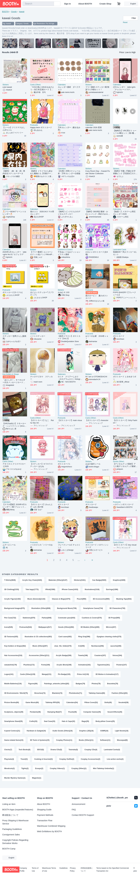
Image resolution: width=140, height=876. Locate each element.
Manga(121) (46, 675)
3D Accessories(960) (101, 599)
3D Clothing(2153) (11, 590)
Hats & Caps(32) (68, 722)
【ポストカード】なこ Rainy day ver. (42, 421)
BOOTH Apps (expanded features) (17, 809)
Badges (33, 249)
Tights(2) (24, 770)
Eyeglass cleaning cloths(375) (109, 637)
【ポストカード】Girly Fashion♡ (125, 421)
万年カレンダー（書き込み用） (69, 128)
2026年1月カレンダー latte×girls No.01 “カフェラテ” (14, 253)
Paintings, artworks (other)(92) (56, 684)
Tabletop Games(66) (97, 694)
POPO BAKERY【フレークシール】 (124, 293)
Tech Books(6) (25, 751)
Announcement (78, 804)
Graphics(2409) (119, 580)
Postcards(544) (25, 628)
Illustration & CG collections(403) (38, 637)
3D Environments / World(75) (16, 694)
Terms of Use (35, 869)
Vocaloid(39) (123, 703)
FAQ (74, 809)
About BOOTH (85, 4)
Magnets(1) (36, 779)
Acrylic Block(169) (64, 666)
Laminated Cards (119, 249)
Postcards (34, 125)
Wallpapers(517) (45, 628)
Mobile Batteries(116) (13, 684)
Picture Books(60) (11, 703)
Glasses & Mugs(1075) (61, 599)
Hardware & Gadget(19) (36, 732)
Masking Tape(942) (124, 599)
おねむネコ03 (63, 292)
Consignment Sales (11, 834)
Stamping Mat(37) (54, 713)
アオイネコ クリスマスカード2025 (14, 465)
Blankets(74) (57, 694)
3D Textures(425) (11, 637)
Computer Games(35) (92, 713)
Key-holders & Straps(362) (15, 647)
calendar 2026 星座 (93, 127)
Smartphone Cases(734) (93, 609)
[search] (51, 4)
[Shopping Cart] (119, 3)
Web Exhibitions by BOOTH (49, 831)
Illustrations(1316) (92, 590)
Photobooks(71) (75, 694)
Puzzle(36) (72, 713)
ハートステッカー (37, 336)
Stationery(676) (29, 618)
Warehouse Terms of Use (49, 869)
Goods (14, 11)
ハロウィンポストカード (123, 504)
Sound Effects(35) (114, 713)
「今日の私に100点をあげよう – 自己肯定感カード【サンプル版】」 (42, 88)
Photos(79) (96, 684)
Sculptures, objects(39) (13, 713)
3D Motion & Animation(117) (107, 675)
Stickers (6, 85)
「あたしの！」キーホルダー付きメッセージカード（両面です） (14, 381)
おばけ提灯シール (93, 464)
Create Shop (105, 4)
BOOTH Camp (8, 849)
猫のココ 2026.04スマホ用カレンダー (42, 212)
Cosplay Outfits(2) (66, 760)
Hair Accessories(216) (13, 656)
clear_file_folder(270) (63, 647)
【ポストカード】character (96, 420)
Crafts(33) (33, 722)
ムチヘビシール (9, 545)
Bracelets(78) (112, 684)
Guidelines (63, 868)
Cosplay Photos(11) (64, 741)
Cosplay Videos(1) (57, 770)
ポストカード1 (64, 464)
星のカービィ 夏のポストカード (96, 297)
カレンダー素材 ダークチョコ (69, 88)
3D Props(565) (114, 618)
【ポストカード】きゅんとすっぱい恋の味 (41, 505)
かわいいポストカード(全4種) (96, 253)
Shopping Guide (44, 809)
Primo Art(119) (83, 675)
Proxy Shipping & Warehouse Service (15, 822)
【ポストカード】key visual (125, 545)
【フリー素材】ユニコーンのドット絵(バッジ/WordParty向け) (42, 253)
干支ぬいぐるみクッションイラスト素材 (69, 253)
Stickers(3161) (80, 580)
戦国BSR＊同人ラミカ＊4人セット (125, 253)
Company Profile (23, 869)
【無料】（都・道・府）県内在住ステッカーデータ (14, 172)
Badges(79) (80, 684)
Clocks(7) (8, 751)
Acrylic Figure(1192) (12, 599)
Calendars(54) (72, 703)
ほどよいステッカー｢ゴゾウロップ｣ (42, 293)
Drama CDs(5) (56, 751)
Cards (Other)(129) (27, 675)
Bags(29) (85, 722)
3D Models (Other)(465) (90, 628)
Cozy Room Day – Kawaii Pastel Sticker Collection (97, 172)
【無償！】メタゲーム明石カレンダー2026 (124, 212)
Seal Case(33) (49, 722)
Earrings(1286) (112, 590)
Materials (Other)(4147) (58, 580)
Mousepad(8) (122, 741)
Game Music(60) (32, 703)
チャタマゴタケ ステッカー (41, 378)
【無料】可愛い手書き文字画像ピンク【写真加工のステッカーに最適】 (124, 172)
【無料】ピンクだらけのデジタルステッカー (69, 212)
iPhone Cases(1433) (70, 590)
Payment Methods (45, 815)
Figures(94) (33, 684)
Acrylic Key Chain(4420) (32, 580)
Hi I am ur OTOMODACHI (96, 377)
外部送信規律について (87, 869)
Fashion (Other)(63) (120, 694)
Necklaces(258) (97, 647)
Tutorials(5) (73, 751)
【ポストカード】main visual (70, 421)
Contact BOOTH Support (83, 815)
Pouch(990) (81, 599)
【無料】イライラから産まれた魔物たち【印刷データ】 (41, 172)
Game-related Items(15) (13, 741)
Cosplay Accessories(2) (90, 760)
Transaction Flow (44, 820)
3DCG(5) (40, 751)
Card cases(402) (65, 637)
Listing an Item (8, 804)
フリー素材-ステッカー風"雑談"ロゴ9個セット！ (97, 88)
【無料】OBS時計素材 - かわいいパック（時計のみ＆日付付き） (96, 212)
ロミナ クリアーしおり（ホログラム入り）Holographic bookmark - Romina (69, 378)
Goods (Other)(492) (66, 628)
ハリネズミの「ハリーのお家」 (41, 546)
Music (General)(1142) (36, 599)
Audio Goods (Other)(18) (62, 732)
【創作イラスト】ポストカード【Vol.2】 (69, 337)
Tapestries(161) (103, 666)
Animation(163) (84, 666)
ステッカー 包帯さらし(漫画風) (14, 337)
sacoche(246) (115, 647)
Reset (125, 22)
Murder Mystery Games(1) (14, 779)
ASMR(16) (104, 732)
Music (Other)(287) (40, 647)
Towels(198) (83, 656)
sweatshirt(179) (10, 666)
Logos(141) (9, 675)
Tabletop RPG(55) (52, 703)
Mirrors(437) (111, 628)
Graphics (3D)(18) (86, 732)
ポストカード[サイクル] (12, 292)
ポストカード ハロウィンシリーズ (97, 546)
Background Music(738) (67, 609)
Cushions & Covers (65, 249)
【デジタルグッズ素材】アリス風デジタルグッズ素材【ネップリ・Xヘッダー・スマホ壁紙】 (125, 465)
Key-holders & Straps (11, 374)
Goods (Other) (118, 461)
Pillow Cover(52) (91, 703)
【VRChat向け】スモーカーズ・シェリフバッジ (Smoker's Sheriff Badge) (15, 424)
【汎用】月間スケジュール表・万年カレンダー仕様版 (69, 172)
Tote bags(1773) (32, 590)
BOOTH (5, 11)
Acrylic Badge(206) (64, 656)
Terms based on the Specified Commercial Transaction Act (112, 869)
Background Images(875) (14, 609)
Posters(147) (121, 666)
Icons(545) (8, 628)
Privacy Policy (73, 869)
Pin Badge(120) (64, 675)
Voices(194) (117, 656)
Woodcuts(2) (9, 770)
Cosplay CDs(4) (90, 751)
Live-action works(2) (115, 760)
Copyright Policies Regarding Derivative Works (15, 841)
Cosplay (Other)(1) (78, 770)
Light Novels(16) (121, 732)
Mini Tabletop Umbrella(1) (103, 770)
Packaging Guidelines (12, 829)
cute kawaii (7, 87)
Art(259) (81, 647)
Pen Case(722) (10, 618)
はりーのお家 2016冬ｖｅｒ (96, 337)
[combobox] (38, 3)
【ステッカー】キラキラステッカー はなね (41, 465)
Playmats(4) (9, 760)
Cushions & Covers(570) (92, 618)
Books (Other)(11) (86, 741)
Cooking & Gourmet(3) (43, 760)
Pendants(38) (35, 713)
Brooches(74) (39, 694)
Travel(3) (24, 760)
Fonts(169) (45, 666)
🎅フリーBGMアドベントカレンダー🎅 (14, 212)
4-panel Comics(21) (12, 732)
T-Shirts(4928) (10, 580)
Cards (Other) (35, 85)
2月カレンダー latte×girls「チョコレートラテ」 (124, 88)
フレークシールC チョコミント (69, 546)
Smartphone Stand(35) (13, 722)
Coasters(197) (100, 656)
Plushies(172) (29, 666)
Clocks (88, 209)
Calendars (62, 85)
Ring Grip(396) (84, 637)
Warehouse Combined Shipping (51, 826)
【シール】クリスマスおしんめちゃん (14, 128)
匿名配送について (10, 815)
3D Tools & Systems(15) (39, 741)
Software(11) (105, 741)
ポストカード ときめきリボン (124, 378)
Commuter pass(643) (66, 618)
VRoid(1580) (50, 590)
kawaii (21, 11)
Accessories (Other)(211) (39, 656)
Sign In (67, 4)
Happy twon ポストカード (41, 127)
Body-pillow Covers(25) (105, 722)
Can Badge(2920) (99, 580)
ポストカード (118, 336)
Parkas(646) (46, 618)
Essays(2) (39, 770)
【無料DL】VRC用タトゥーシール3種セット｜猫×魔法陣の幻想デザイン (124, 132)
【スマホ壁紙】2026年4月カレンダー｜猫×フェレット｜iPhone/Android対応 (15, 505)
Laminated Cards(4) (112, 751)
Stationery (62, 374)
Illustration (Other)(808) (41, 609)
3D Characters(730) (117, 609)
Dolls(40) (108, 703)
